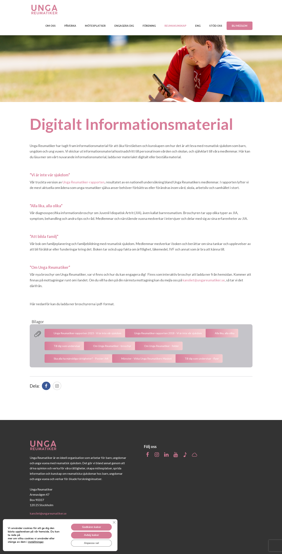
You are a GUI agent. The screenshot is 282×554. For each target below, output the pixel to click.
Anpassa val (91, 543)
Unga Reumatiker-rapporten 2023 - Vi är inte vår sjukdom (87, 333)
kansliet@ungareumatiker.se (204, 280)
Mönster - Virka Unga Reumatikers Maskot (146, 358)
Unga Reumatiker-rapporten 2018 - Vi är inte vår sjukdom (168, 333)
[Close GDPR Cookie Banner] (114, 522)
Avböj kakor (91, 535)
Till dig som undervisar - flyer (202, 358)
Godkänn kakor (91, 527)
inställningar (36, 542)
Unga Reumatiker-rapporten (83, 182)
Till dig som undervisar (67, 346)
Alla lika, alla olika (224, 333)
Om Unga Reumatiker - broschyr (112, 346)
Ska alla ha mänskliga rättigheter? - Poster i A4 (81, 358)
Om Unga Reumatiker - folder (161, 346)
